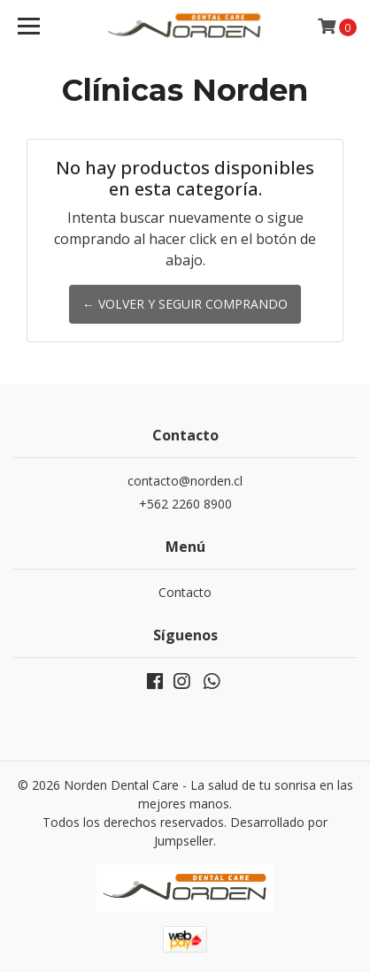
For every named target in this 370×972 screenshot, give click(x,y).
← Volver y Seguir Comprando (185, 303)
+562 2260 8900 (185, 503)
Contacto (185, 592)
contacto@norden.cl (185, 480)
